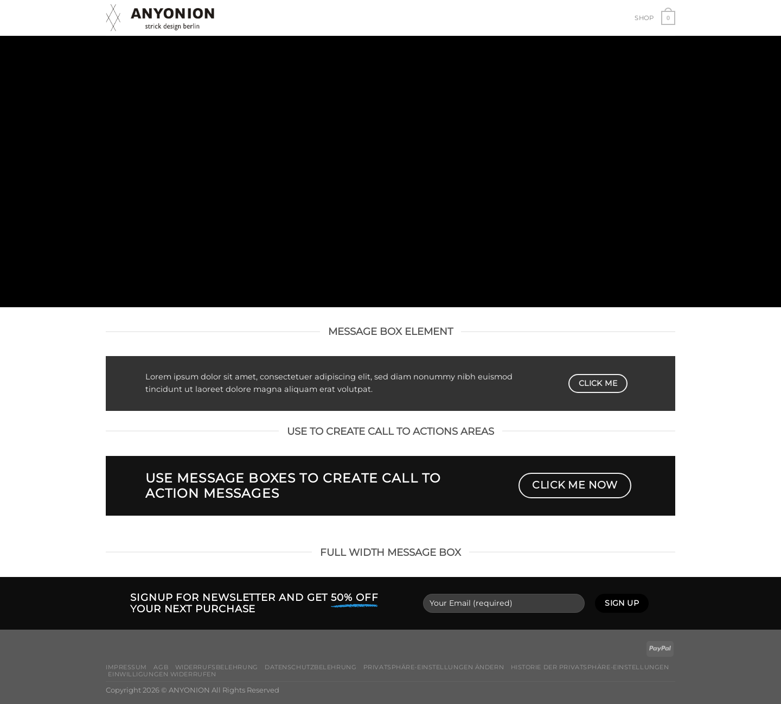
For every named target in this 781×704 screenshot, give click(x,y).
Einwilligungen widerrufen (162, 674)
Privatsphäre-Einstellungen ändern (433, 667)
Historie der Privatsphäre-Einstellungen (590, 667)
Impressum (126, 667)
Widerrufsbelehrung (216, 667)
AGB (160, 667)
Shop (644, 18)
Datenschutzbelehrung (310, 667)
